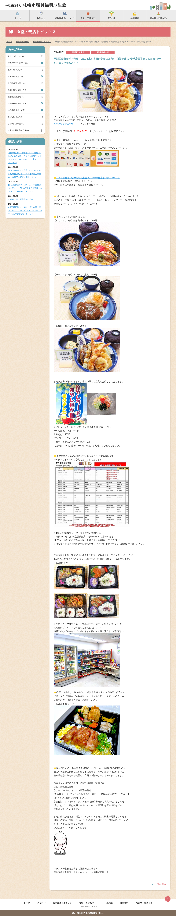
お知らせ (41, 903)
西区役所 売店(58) (15, 117)
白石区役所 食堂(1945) (17, 83)
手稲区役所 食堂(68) (16, 124)
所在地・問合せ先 (144, 903)
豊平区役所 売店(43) (16, 97)
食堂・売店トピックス (42, 42)
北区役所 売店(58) (15, 70)
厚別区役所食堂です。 (65, 124)
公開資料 (124, 903)
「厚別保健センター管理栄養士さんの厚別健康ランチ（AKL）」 (88, 177)
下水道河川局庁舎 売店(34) (18, 130)
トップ (9, 42)
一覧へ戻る (160, 884)
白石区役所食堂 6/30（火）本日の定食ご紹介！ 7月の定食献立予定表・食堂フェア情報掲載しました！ (25, 188)
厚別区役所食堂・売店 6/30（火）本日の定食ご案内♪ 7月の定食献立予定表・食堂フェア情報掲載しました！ (24, 173)
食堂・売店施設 (22, 42)
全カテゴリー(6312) (16, 56)
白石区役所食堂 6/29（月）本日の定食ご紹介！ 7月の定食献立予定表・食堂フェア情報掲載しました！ (25, 210)
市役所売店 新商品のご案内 (20, 199)
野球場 (109, 903)
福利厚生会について (62, 903)
